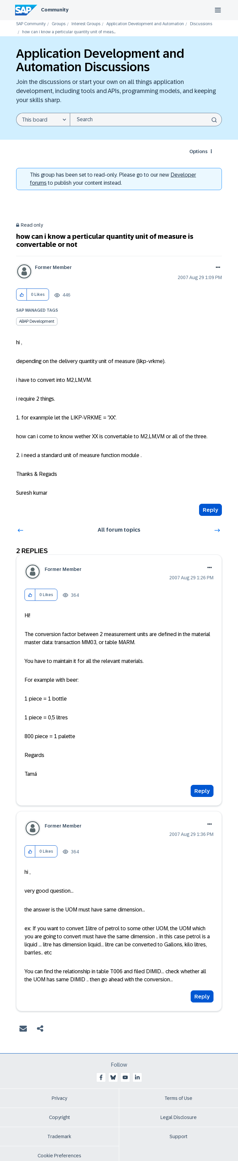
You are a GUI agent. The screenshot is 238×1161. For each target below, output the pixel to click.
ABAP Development (36, 321)
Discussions (201, 24)
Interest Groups (86, 24)
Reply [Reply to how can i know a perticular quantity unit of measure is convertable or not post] (210, 510)
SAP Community (31, 24)
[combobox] (146, 119)
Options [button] (198, 151)
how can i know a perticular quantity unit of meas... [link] (68, 32)
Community (54, 9)
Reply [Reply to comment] (202, 791)
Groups (58, 24)
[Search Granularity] (43, 119)
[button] (21, 295)
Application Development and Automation (145, 24)
